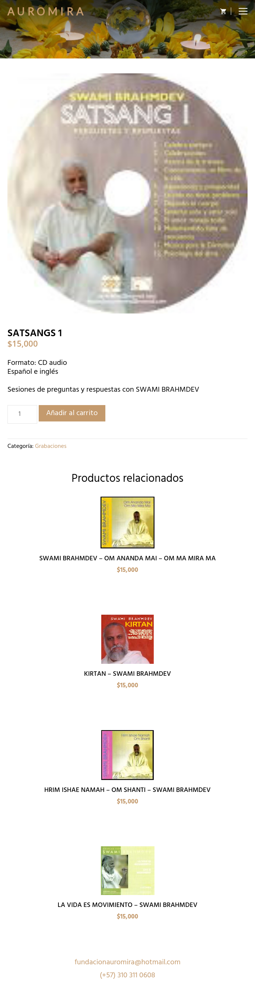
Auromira (46, 11)
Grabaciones (51, 446)
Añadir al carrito (72, 413)
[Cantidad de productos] (22, 414)
